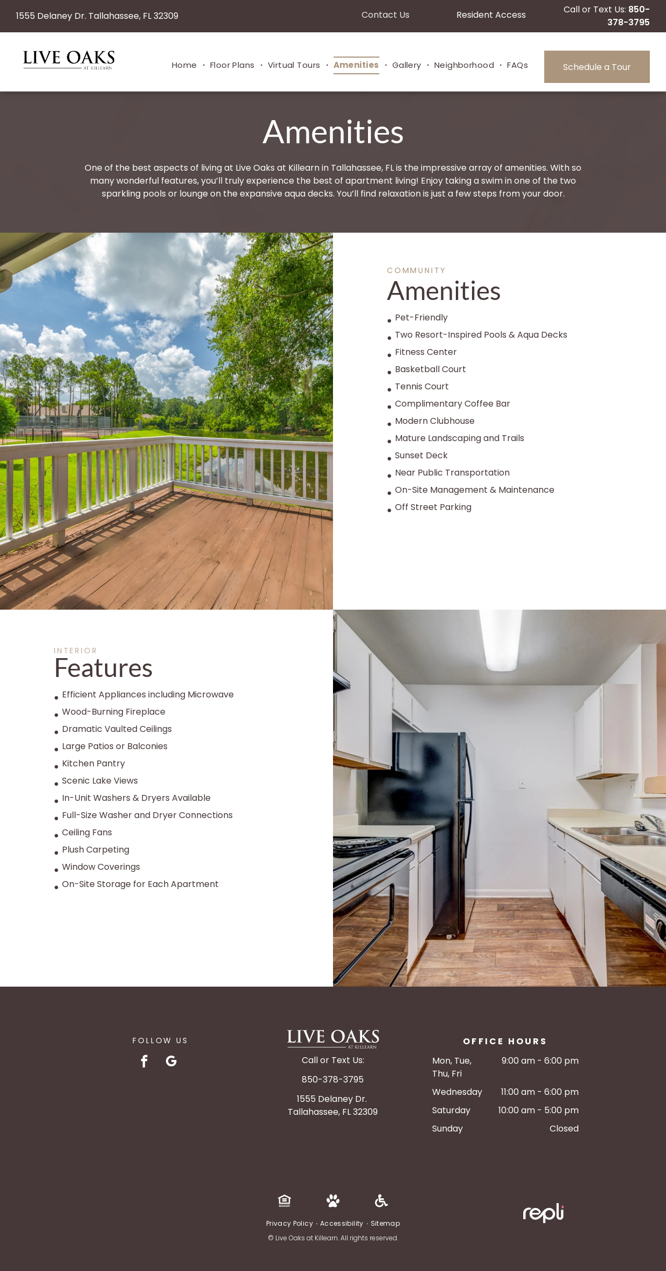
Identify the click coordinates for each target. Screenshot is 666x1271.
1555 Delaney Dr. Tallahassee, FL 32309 (97, 16)
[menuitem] (185, 65)
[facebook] (144, 1062)
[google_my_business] (171, 1062)
